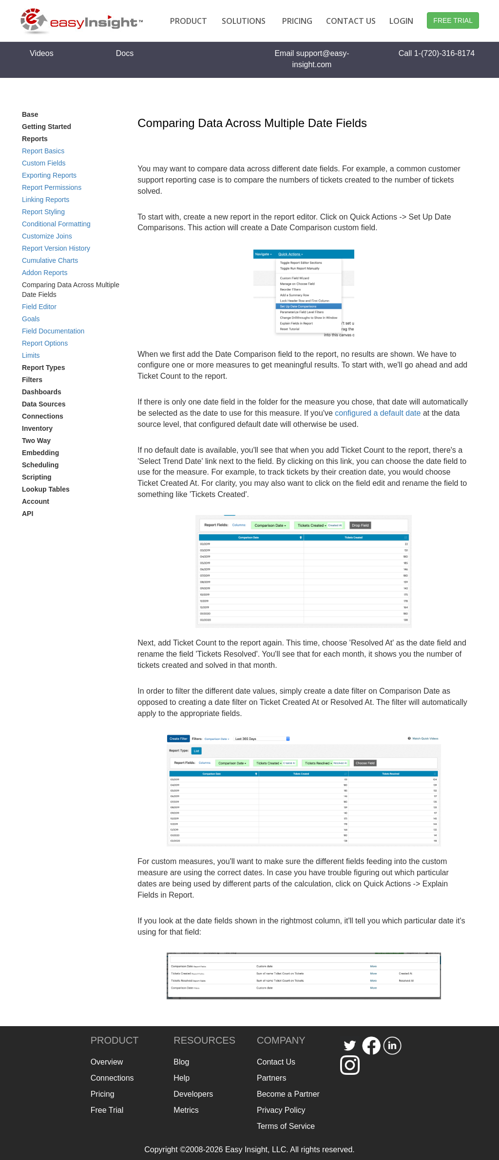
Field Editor (39, 307)
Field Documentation (53, 331)
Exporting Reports (49, 175)
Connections (42, 416)
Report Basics (43, 151)
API (27, 513)
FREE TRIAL (453, 20)
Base (30, 114)
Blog (181, 1062)
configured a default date (378, 413)
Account (35, 501)
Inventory (37, 428)
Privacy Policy (281, 1110)
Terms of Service (286, 1126)
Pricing (103, 1094)
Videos (42, 53)
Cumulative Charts (50, 260)
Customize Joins (47, 236)
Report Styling (43, 212)
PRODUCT (188, 21)
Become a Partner (288, 1094)
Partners (271, 1078)
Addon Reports (44, 272)
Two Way (36, 440)
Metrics (186, 1110)
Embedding (40, 453)
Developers (193, 1094)
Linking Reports (45, 199)
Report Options (45, 343)
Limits (31, 355)
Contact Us (276, 1062)
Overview (107, 1062)
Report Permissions (51, 187)
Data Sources (43, 404)
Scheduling (40, 465)
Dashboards (41, 392)
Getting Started (46, 126)
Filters (32, 380)
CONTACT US (351, 21)
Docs (125, 53)
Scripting (37, 477)
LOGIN (401, 21)
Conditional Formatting (56, 224)
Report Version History (56, 248)
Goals (31, 319)
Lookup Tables (46, 489)
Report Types (43, 367)
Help (181, 1078)
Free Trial (107, 1110)
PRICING (297, 21)
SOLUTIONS (244, 21)
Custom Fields (43, 163)
